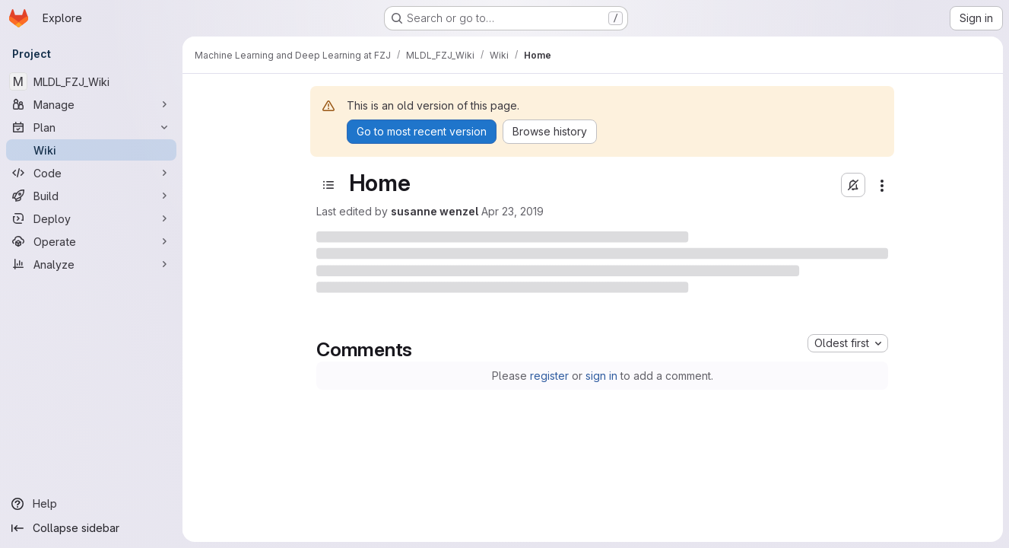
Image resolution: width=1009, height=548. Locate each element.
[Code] (91, 172)
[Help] (91, 504)
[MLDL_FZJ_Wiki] (91, 81)
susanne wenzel (434, 211)
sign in (601, 375)
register (549, 375)
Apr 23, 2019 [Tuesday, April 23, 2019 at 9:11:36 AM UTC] (512, 211)
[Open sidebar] (328, 185)
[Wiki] (91, 150)
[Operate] (91, 241)
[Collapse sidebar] (91, 528)
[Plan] (91, 127)
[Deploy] (91, 218)
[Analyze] (91, 264)
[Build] (91, 195)
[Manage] (91, 104)
